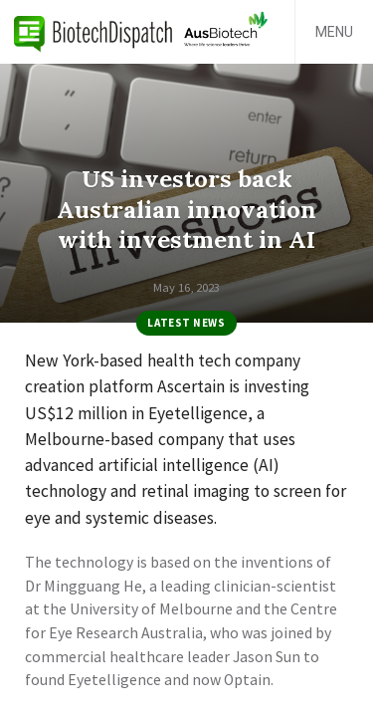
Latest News (186, 323)
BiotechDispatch (93, 32)
